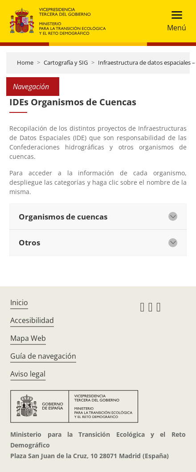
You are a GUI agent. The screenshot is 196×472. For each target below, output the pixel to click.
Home (25, 62)
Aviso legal (27, 374)
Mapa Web (28, 338)
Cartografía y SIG (66, 62)
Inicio (19, 302)
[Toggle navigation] (174, 21)
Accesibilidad (32, 320)
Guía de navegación (43, 356)
